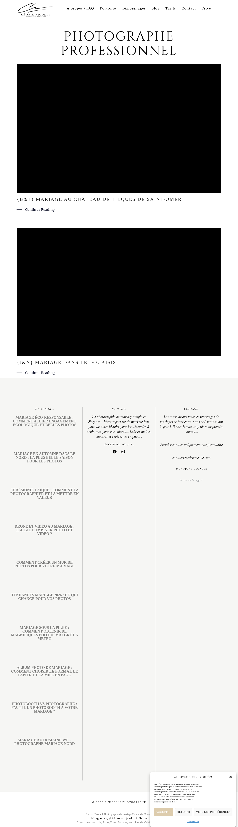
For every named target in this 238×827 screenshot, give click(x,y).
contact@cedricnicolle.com (191, 457)
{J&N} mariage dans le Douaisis (66, 362)
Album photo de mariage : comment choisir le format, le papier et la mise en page (44, 671)
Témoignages (134, 8)
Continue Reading (40, 210)
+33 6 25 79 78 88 (105, 818)
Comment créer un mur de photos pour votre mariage (45, 564)
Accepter (163, 819)
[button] (230, 784)
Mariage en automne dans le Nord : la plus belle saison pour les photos (44, 457)
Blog (155, 8)
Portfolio (108, 8)
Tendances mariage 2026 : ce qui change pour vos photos (44, 597)
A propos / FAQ (80, 8)
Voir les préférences (213, 819)
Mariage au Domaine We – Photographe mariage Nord (44, 742)
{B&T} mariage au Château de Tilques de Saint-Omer (99, 199)
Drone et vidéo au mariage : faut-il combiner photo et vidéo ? (44, 530)
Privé (206, 8)
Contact (188, 8)
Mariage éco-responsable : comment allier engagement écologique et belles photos (44, 421)
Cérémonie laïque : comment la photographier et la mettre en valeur (44, 493)
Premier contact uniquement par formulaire (191, 444)
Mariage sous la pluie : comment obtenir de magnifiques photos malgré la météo (44, 633)
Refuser (183, 819)
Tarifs (170, 8)
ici (201, 480)
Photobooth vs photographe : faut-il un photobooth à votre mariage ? (44, 707)
